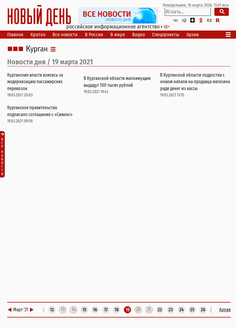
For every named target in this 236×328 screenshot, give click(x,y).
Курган (37, 49)
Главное (15, 34)
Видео (138, 34)
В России (94, 34)
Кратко (38, 34)
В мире (117, 34)
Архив (193, 34)
